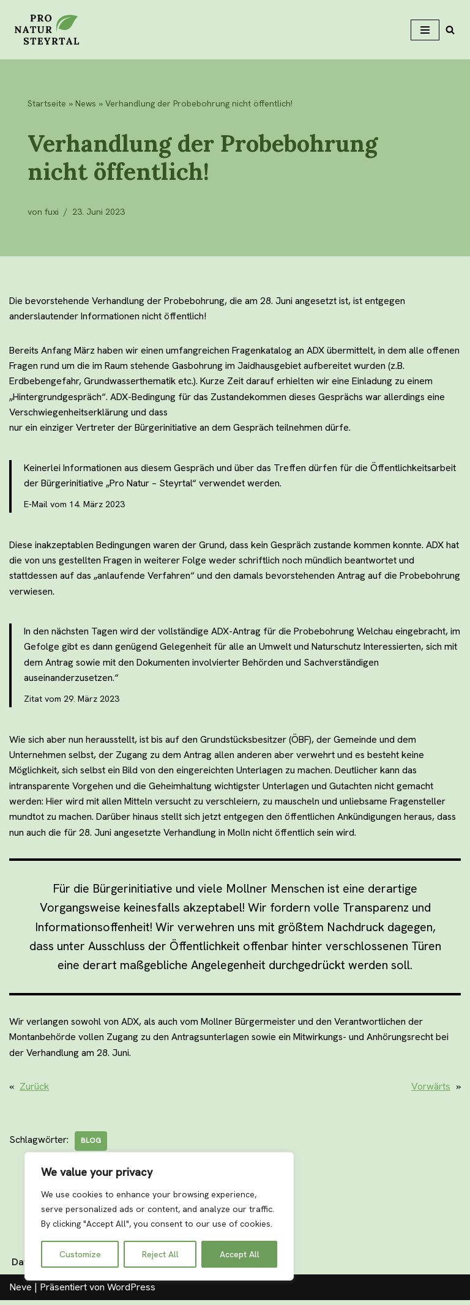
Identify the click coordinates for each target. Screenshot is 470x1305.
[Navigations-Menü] (425, 30)
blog (91, 1146)
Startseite (47, 103)
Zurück (34, 1091)
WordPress (131, 1291)
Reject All (160, 1254)
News (85, 103)
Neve (20, 1291)
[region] (159, 1216)
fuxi (52, 211)
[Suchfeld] (450, 29)
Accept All (239, 1254)
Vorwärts (430, 1091)
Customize (80, 1254)
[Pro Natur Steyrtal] (46, 30)
